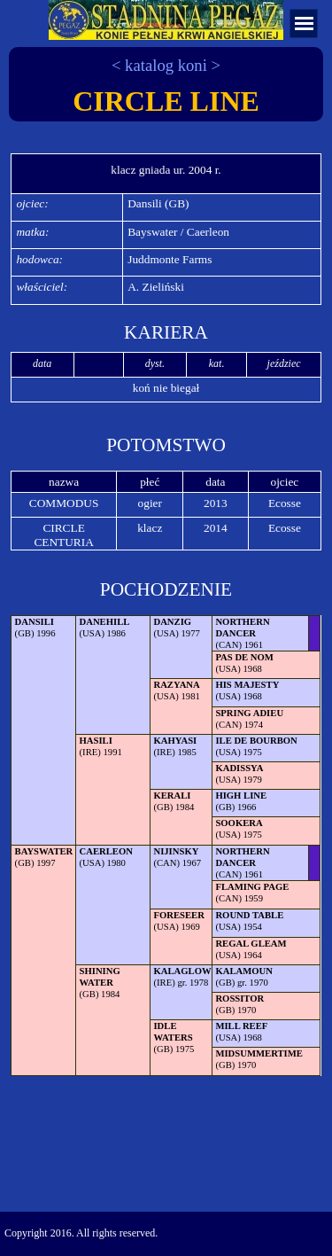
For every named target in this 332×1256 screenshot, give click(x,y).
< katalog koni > (166, 65)
